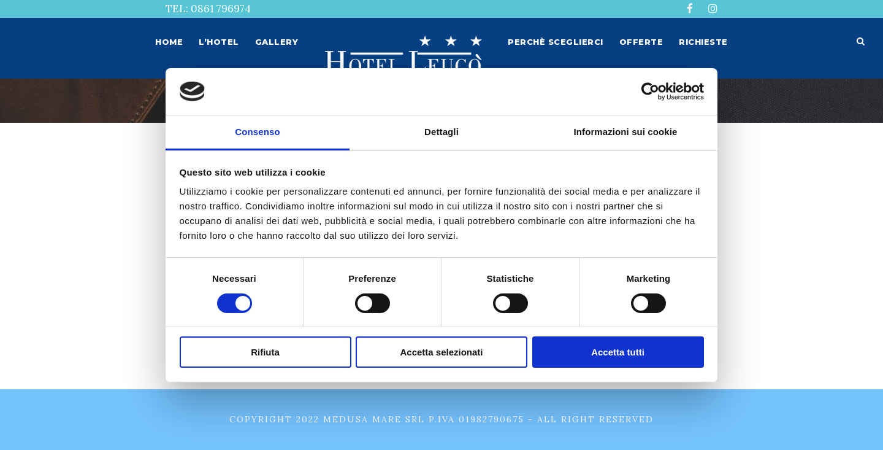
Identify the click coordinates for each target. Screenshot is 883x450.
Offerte (641, 42)
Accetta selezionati (441, 352)
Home (169, 42)
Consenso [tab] (257, 131)
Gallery (277, 42)
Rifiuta (265, 352)
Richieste (703, 42)
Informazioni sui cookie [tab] (626, 131)
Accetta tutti (617, 352)
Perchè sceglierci (555, 42)
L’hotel (219, 42)
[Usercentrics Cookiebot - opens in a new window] (650, 91)
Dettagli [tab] (441, 131)
